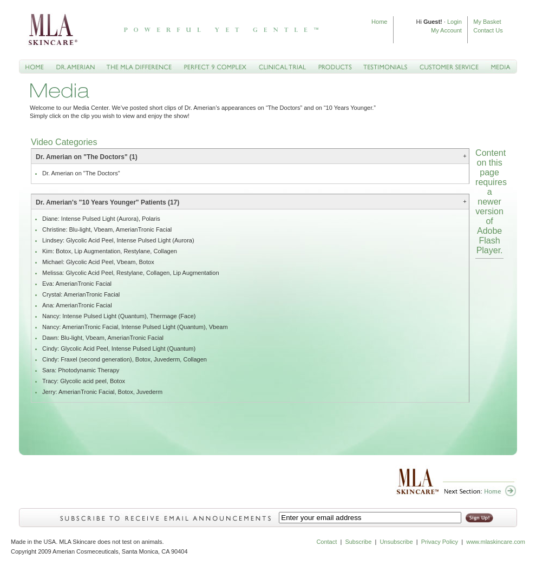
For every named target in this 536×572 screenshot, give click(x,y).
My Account (446, 30)
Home (379, 21)
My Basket (487, 21)
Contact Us (487, 30)
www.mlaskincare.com (495, 541)
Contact (326, 541)
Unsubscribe (396, 541)
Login (454, 21)
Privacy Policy (439, 541)
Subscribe (358, 541)
